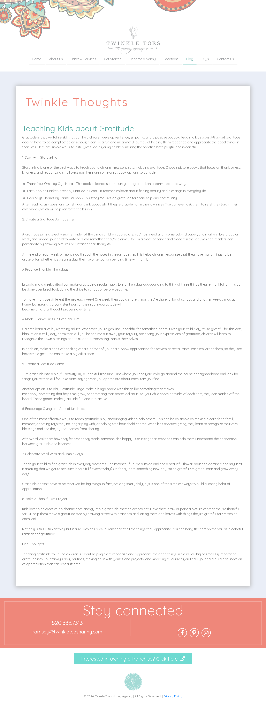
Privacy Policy (173, 696)
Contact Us (225, 59)
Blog (189, 59)
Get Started (113, 59)
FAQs (205, 59)
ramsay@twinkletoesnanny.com (67, 632)
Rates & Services (83, 59)
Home (36, 59)
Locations (171, 59)
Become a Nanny (143, 59)
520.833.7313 (67, 622)
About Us (56, 59)
